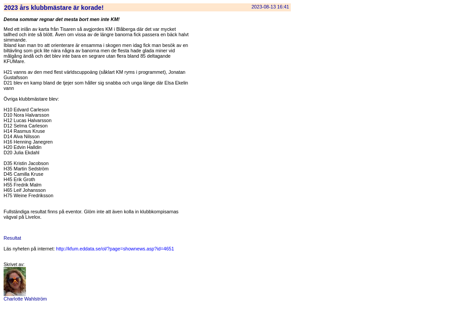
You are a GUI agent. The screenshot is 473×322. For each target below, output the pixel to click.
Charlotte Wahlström (25, 296)
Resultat (12, 238)
